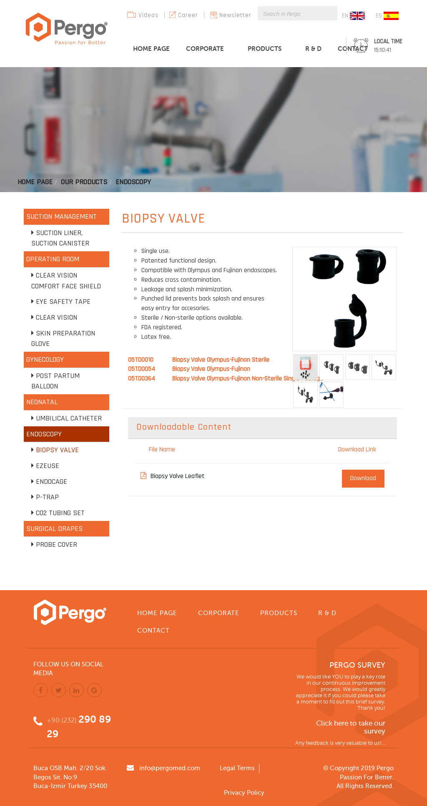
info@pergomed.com (169, 768)
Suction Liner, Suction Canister (60, 238)
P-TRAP (47, 497)
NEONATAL (42, 402)
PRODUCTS (264, 48)
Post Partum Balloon (55, 381)
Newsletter (235, 15)
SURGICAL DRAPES (54, 528)
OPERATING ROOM (52, 259)
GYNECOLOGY (45, 359)
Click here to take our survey (350, 727)
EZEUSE (47, 466)
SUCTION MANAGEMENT (61, 216)
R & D (313, 48)
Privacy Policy (244, 792)
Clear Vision (56, 317)
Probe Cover (56, 544)
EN (353, 16)
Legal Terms (237, 768)
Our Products (84, 182)
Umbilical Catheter (69, 418)
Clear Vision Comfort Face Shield (66, 280)
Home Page (35, 182)
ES (387, 16)
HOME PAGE (151, 48)
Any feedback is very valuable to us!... (340, 743)
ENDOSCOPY (44, 434)
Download (363, 478)
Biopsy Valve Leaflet (173, 476)
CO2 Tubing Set (60, 513)
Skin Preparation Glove (63, 338)
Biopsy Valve (57, 450)
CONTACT (353, 48)
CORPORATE (205, 48)
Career (188, 15)
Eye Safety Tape (63, 301)
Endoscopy (133, 182)
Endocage (51, 481)
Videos (148, 15)
